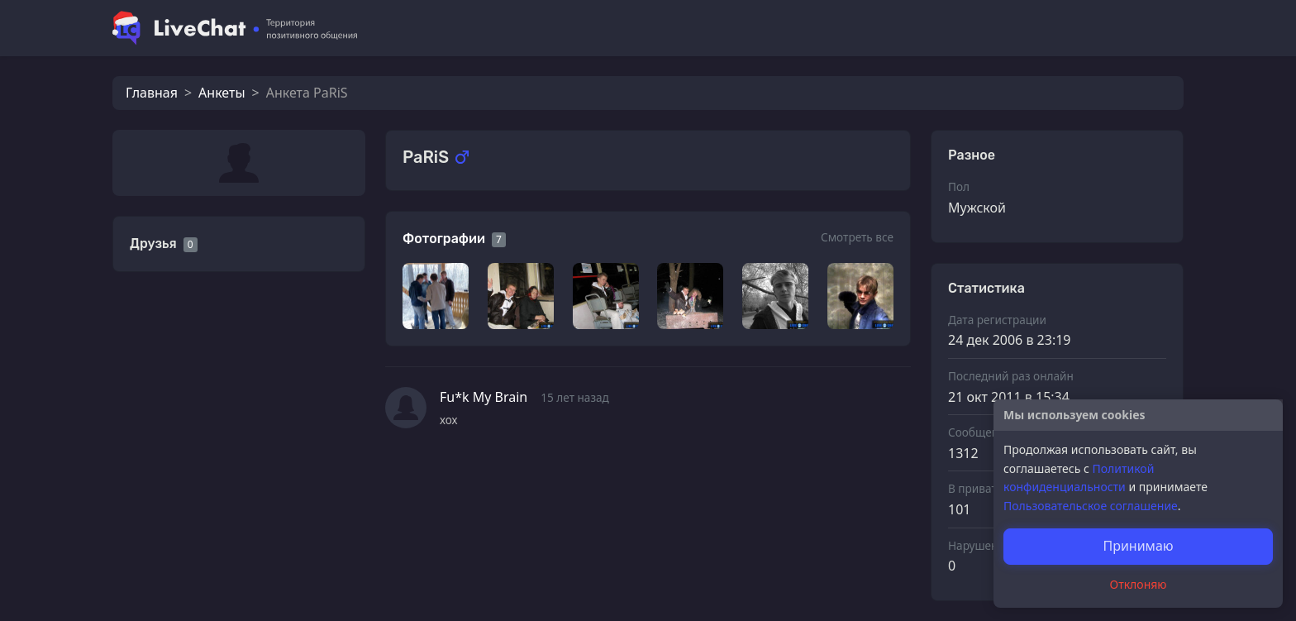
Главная (152, 93)
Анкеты (221, 93)
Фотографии (444, 238)
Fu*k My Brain (483, 397)
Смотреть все (857, 237)
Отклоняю (1138, 584)
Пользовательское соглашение (1090, 506)
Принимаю (1138, 546)
